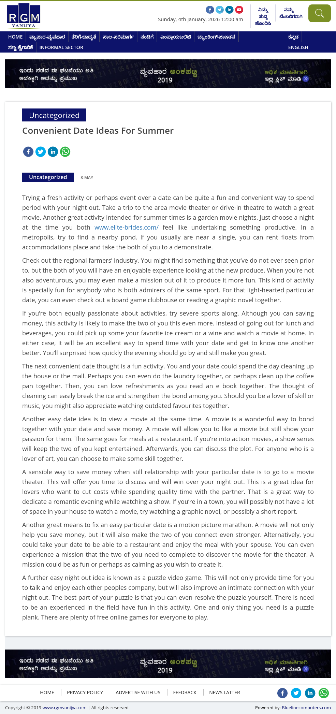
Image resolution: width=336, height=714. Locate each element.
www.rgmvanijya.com (64, 707)
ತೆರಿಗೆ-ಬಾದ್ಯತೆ (84, 36)
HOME (47, 692)
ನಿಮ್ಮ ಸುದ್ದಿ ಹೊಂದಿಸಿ (263, 16)
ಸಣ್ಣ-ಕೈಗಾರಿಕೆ (20, 47)
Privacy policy (85, 692)
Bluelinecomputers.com (306, 707)
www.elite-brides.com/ (126, 227)
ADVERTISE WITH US (138, 692)
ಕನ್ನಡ (293, 36)
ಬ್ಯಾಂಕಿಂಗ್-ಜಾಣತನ (216, 36)
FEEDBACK (184, 692)
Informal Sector (61, 47)
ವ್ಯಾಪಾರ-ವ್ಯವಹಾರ (47, 36)
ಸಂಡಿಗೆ (147, 36)
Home (15, 36)
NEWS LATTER (224, 692)
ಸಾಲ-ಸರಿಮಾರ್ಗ (118, 36)
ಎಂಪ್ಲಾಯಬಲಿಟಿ (175, 36)
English (298, 47)
